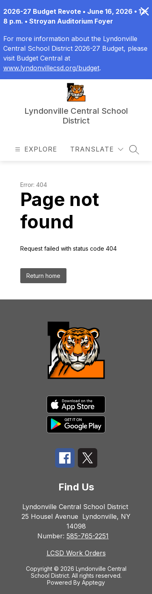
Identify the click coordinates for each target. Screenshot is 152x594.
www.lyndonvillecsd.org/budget (51, 68)
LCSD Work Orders (76, 553)
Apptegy (93, 582)
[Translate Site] (96, 149)
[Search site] (134, 149)
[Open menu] (35, 149)
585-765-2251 (87, 536)
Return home (43, 275)
